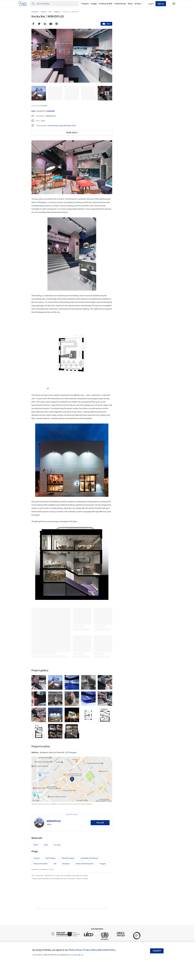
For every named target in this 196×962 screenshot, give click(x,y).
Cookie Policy (108, 950)
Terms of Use (75, 950)
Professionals (120, 4)
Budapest (43, 202)
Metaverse (126, 773)
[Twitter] (39, 24)
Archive (138, 4)
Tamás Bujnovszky (55, 125)
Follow (100, 822)
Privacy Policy (90, 950)
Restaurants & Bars (41, 863)
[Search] (57, 3)
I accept (157, 950)
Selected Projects (68, 858)
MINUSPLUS (51, 116)
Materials (157, 767)
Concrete (57, 845)
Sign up (161, 3)
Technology (143, 767)
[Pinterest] (56, 24)
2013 (43, 120)
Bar (33, 111)
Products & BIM (105, 4)
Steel (46, 845)
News (130, 4)
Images (94, 4)
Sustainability (127, 767)
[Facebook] (33, 24)
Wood (36, 845)
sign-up (80, 955)
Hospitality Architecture (89, 858)
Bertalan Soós (70, 125)
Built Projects (51, 858)
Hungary (50, 111)
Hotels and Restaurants (85, 863)
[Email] (51, 24)
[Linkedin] (45, 24)
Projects (85, 4)
